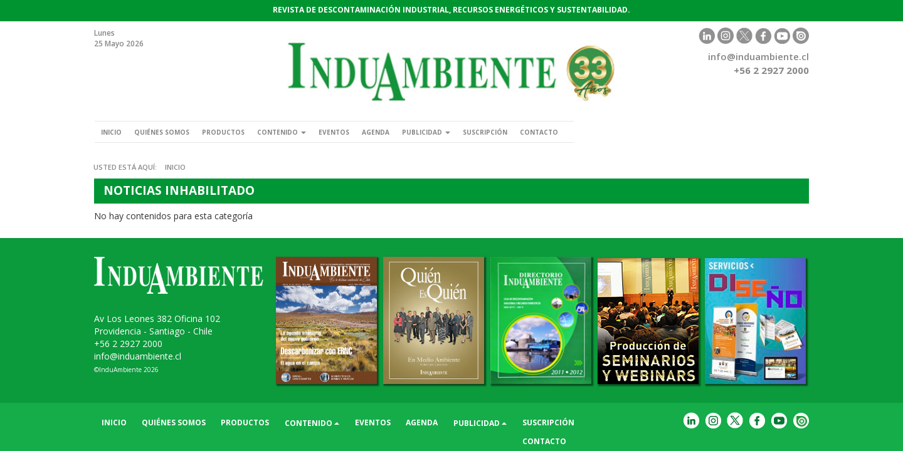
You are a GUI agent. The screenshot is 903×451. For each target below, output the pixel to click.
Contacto (612, 132)
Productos (245, 132)
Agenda (422, 132)
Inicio (114, 132)
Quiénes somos (174, 132)
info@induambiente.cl (758, 56)
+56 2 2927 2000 (128, 344)
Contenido (313, 132)
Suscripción (549, 132)
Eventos (373, 132)
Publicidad (480, 132)
